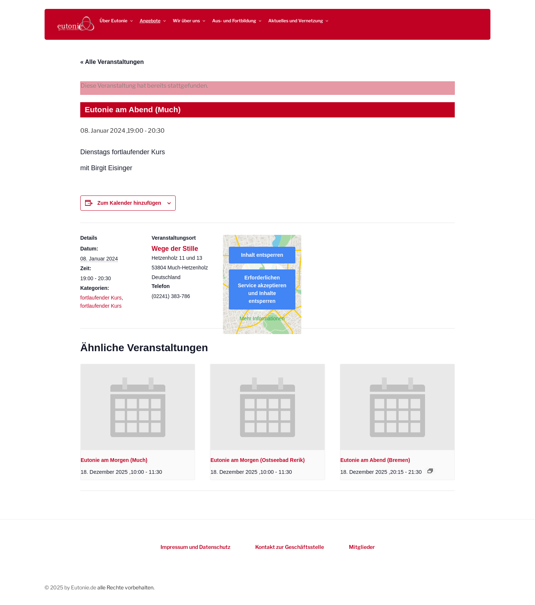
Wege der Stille (175, 248)
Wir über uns (189, 20)
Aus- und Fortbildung (237, 20)
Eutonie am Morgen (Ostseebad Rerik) (257, 460)
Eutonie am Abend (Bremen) (375, 460)
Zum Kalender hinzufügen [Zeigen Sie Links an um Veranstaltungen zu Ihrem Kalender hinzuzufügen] (129, 203)
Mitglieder (362, 547)
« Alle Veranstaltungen (112, 62)
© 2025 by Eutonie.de (71, 587)
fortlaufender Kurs (100, 298)
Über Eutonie (117, 20)
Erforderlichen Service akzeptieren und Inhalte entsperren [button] (262, 289)
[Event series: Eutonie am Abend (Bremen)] (430, 471)
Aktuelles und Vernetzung (298, 20)
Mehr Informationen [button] (262, 318)
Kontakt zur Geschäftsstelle (289, 547)
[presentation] (138, 407)
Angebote (153, 20)
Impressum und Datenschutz (195, 547)
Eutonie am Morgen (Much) (114, 460)
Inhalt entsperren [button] (262, 255)
